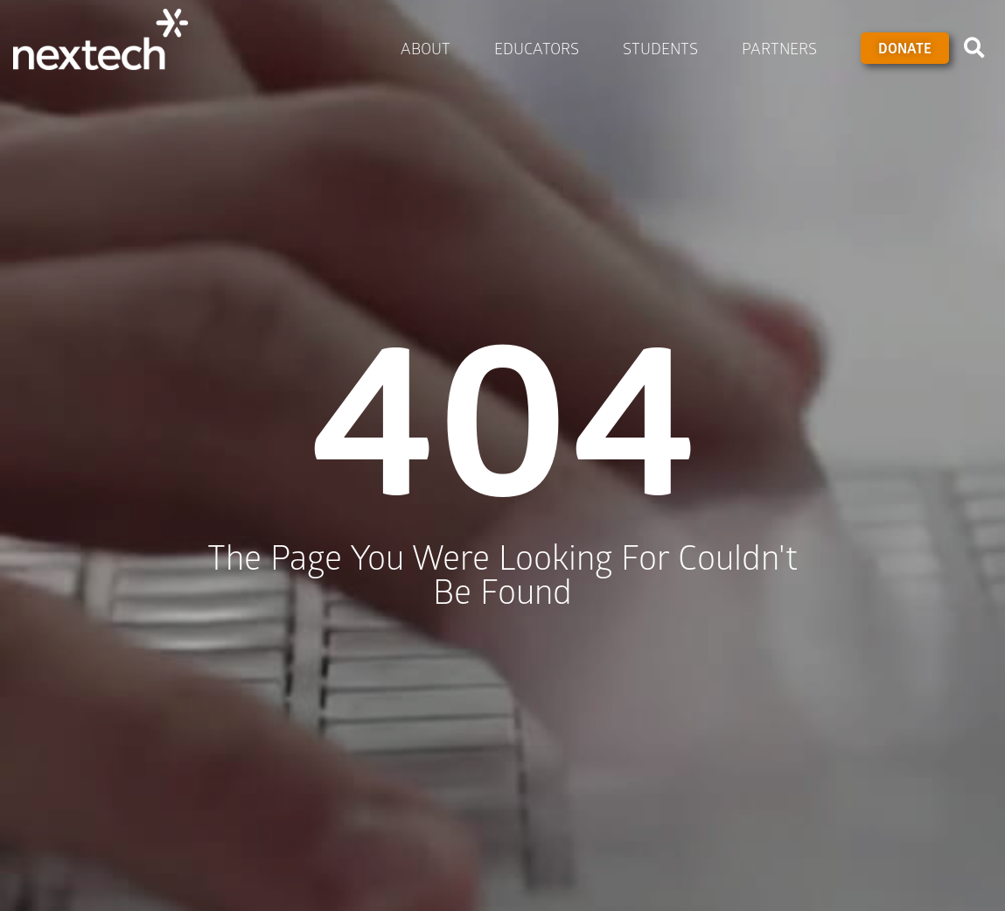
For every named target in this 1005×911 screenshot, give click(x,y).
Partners (784, 48)
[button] (974, 47)
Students (665, 48)
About (430, 48)
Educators (541, 48)
